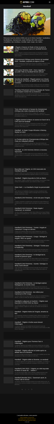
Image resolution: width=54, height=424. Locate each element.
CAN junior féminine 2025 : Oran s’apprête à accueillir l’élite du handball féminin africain (30, 71)
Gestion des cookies (32, 420)
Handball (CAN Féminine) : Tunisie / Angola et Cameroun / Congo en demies (30, 228)
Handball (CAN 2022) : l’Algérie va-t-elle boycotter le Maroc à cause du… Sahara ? (32, 369)
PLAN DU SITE (31, 417)
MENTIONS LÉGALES (31, 419)
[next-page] (31, 389)
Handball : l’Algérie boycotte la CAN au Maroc (30, 178)
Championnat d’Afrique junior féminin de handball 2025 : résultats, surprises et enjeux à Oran (32, 60)
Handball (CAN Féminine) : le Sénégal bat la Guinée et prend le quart (30, 255)
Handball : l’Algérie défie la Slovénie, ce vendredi (31, 359)
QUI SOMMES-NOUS (22, 419)
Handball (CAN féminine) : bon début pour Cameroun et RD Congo (29, 293)
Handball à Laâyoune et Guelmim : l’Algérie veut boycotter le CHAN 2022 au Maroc (31, 302)
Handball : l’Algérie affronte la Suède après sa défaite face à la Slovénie (30, 351)
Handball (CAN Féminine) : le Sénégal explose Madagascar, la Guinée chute (31, 284)
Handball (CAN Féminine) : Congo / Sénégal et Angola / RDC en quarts (31, 237)
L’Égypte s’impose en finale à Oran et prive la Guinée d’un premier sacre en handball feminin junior (31, 49)
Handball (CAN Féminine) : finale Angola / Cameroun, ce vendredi (29, 209)
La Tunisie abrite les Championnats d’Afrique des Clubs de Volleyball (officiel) (31, 140)
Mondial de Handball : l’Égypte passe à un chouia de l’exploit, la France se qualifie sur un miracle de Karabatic (32, 81)
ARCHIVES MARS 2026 (22, 420)
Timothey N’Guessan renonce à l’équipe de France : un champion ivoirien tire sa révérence (32, 91)
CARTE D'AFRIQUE (23, 417)
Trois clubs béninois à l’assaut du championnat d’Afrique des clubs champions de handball (31, 110)
